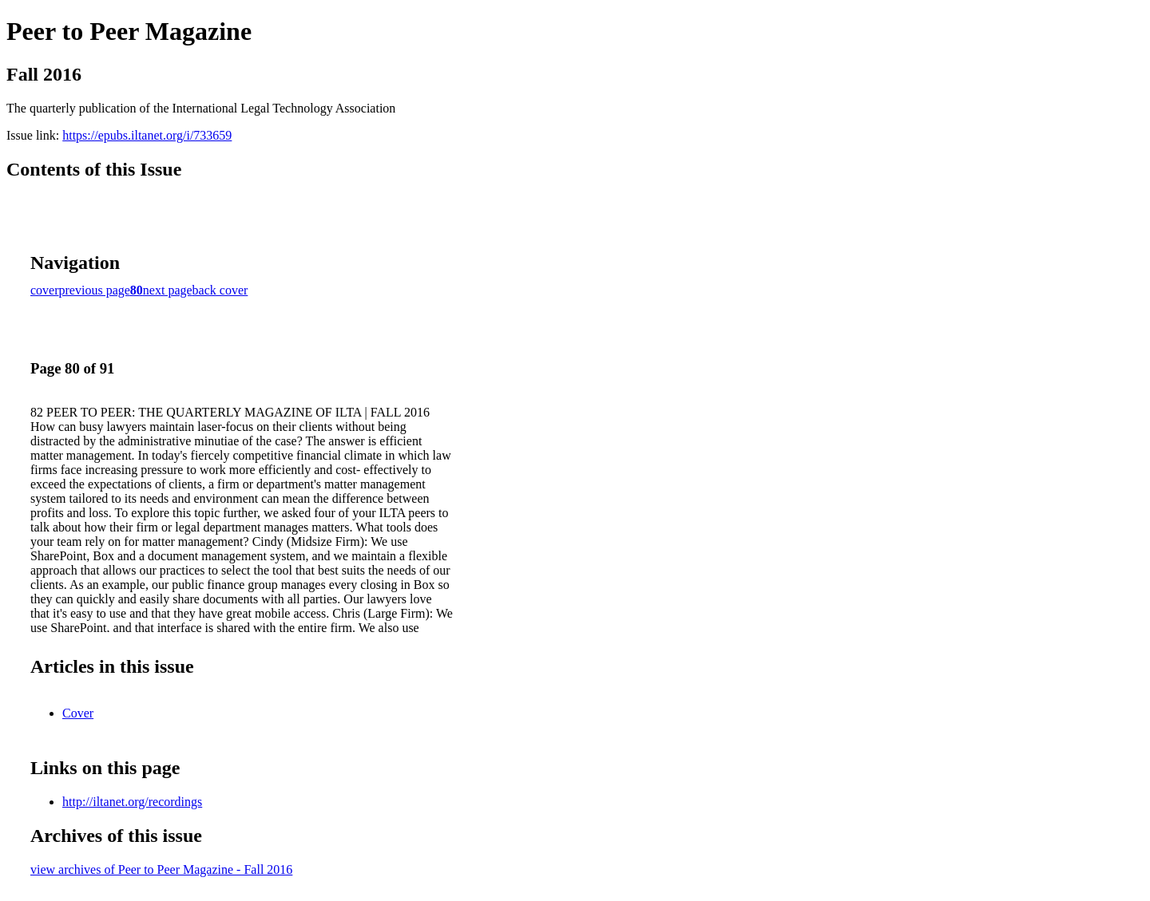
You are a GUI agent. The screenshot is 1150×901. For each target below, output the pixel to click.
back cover (220, 290)
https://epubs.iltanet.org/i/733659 (147, 135)
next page (167, 290)
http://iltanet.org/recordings (132, 801)
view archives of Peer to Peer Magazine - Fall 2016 (161, 869)
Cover (77, 713)
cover (44, 290)
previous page (94, 290)
